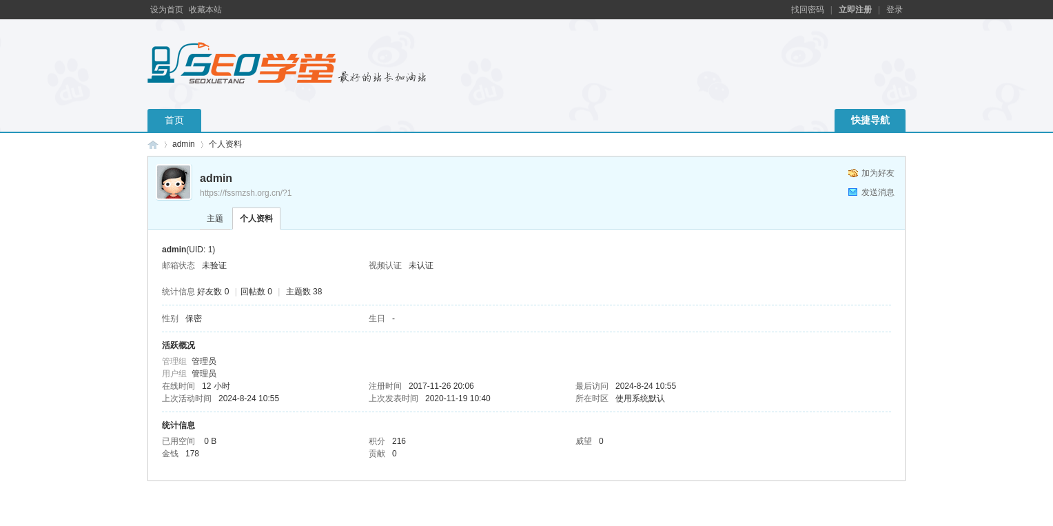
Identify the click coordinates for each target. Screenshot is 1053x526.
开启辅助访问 (784, 9)
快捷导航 (870, 119)
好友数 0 (213, 291)
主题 (215, 218)
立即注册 (855, 9)
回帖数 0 (256, 291)
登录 (894, 9)
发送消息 (877, 192)
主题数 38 (304, 291)
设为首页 (166, 9)
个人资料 (256, 218)
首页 (174, 119)
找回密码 (807, 9)
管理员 (204, 361)
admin (183, 144)
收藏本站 (205, 9)
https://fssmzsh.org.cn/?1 (246, 193)
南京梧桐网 (153, 144)
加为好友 (877, 173)
